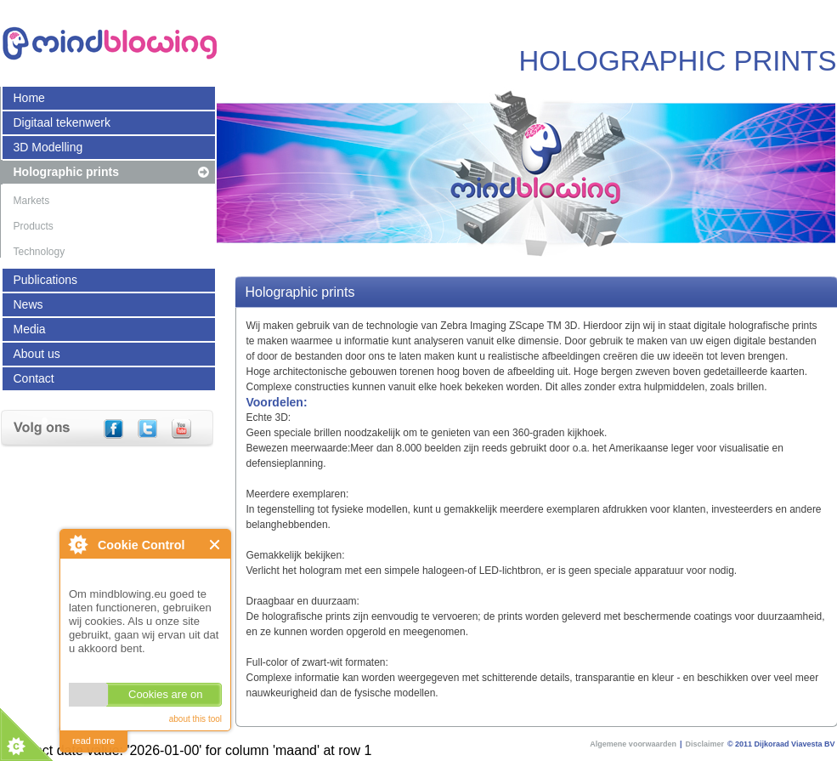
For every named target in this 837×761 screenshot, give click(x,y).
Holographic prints (66, 172)
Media (30, 329)
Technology (39, 252)
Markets (32, 201)
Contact (34, 378)
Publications (46, 280)
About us (37, 354)
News (28, 304)
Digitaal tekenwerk (62, 122)
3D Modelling (48, 147)
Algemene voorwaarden (633, 744)
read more (93, 740)
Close (215, 544)
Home (29, 98)
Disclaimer (704, 744)
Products (34, 226)
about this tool (195, 719)
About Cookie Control (77, 544)
